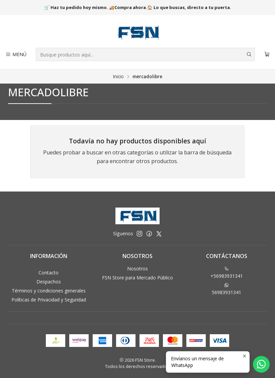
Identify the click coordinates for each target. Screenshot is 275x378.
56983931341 (226, 289)
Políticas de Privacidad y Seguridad (48, 299)
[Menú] (16, 54)
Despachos (48, 281)
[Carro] (267, 54)
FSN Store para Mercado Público (137, 277)
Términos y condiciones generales (49, 290)
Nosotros (137, 268)
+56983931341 (226, 272)
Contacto (48, 272)
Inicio (118, 76)
